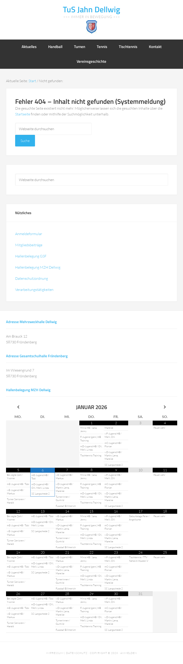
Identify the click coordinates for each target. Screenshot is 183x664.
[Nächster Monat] (165, 407)
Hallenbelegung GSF (30, 256)
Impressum (55, 653)
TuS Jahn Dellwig (91, 9)
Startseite (22, 114)
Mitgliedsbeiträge (28, 245)
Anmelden (128, 653)
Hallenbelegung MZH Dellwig (37, 267)
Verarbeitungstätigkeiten (34, 289)
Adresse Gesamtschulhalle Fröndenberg (37, 356)
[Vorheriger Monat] (18, 407)
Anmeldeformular (28, 234)
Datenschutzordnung (31, 278)
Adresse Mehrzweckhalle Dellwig (31, 321)
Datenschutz (77, 653)
